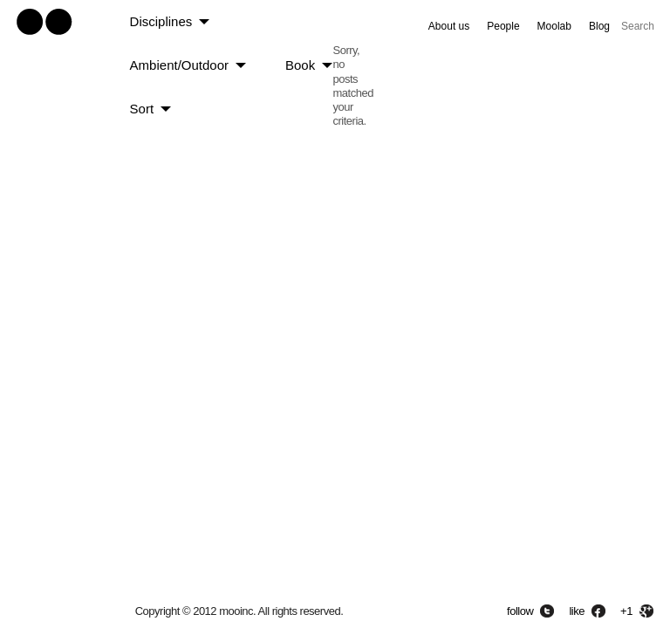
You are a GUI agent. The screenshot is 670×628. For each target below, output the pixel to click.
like (577, 611)
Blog (599, 26)
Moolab (554, 26)
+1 (626, 611)
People (503, 26)
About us (448, 26)
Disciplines (161, 21)
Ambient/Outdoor (179, 65)
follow (520, 611)
